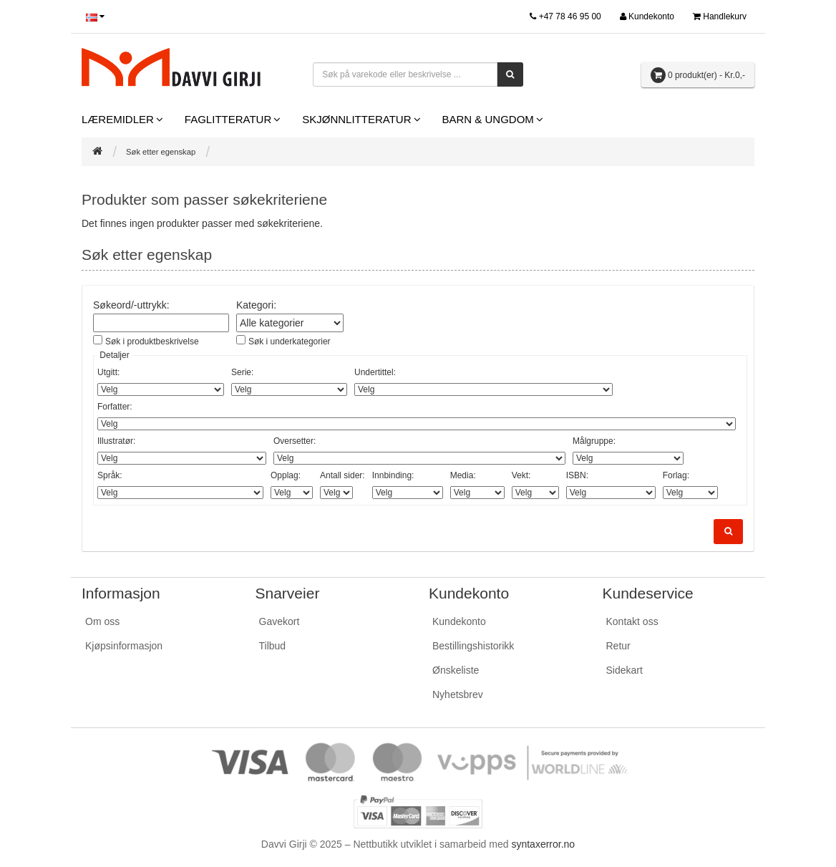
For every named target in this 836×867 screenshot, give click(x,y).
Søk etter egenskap (160, 151)
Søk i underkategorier (289, 341)
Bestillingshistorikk (473, 646)
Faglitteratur (228, 119)
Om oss (102, 621)
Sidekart (624, 670)
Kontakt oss (632, 621)
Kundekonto (459, 621)
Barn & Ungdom (488, 119)
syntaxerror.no (543, 844)
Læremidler (118, 119)
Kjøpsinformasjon (123, 646)
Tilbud (272, 646)
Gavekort (279, 621)
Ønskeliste (455, 670)
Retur (618, 646)
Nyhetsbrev (457, 694)
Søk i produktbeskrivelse (152, 341)
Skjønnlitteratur (356, 119)
